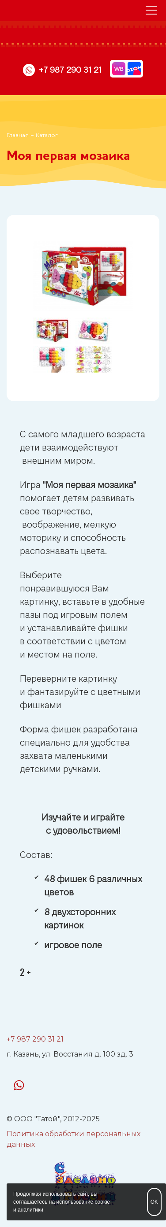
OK (154, 1202)
